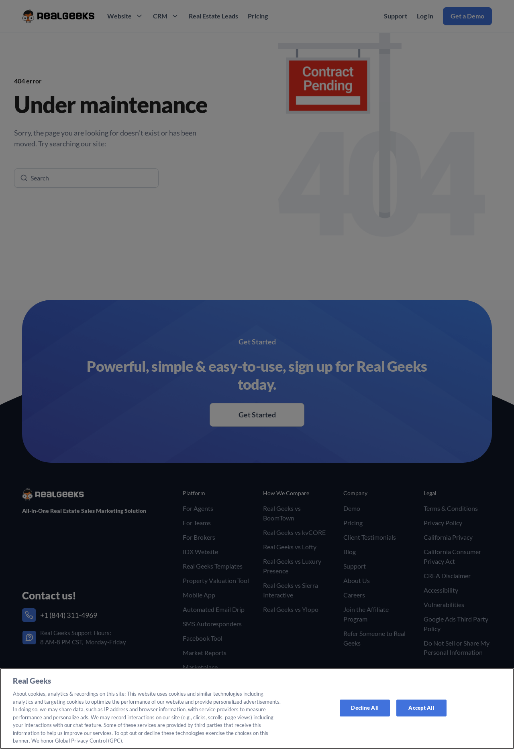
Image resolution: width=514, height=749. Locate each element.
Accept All (421, 707)
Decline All (364, 707)
